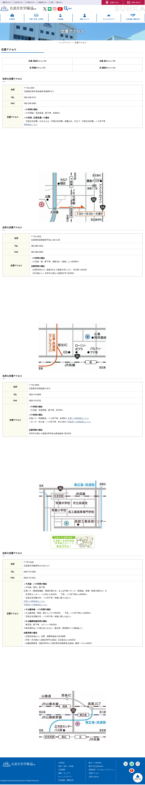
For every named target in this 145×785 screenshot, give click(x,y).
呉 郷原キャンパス (107, 68)
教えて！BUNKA (95, 763)
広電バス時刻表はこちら (78, 419)
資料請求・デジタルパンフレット (101, 770)
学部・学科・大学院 (65, 767)
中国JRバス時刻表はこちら (79, 422)
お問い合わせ (94, 777)
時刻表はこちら (31, 125)
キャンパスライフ (65, 777)
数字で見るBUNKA (96, 767)
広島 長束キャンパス (37, 61)
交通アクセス (94, 774)
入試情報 (61, 770)
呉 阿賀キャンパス (37, 68)
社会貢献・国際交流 (65, 781)
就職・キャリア (64, 774)
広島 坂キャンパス (107, 61)
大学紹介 (61, 763)
